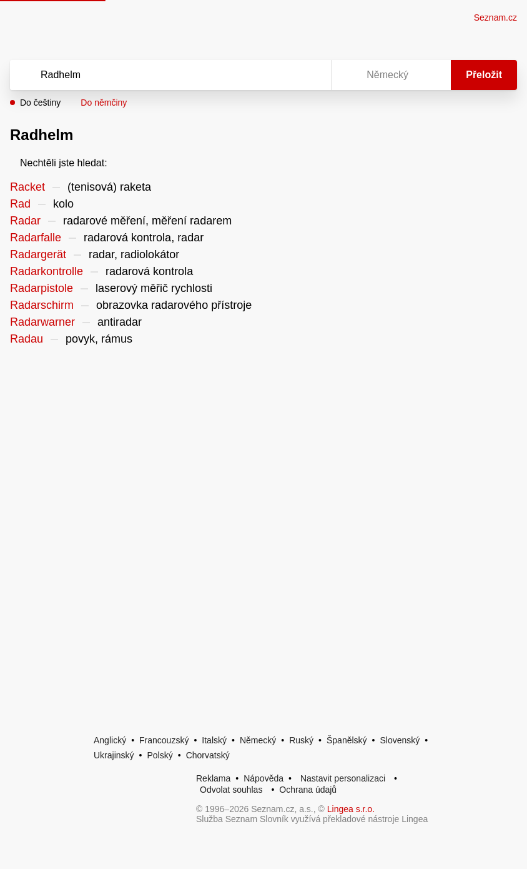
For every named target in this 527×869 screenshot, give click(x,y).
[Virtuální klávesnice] (309, 75)
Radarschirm (42, 305)
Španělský (347, 740)
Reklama (213, 778)
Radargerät (38, 254)
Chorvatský (208, 755)
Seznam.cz (495, 18)
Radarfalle (35, 237)
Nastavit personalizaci (342, 778)
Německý (258, 740)
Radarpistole (41, 288)
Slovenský (400, 740)
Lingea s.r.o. (351, 809)
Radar (25, 220)
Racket (27, 187)
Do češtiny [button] (40, 103)
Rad (20, 204)
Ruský (301, 740)
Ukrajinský (114, 755)
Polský (159, 755)
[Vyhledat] (154, 75)
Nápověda (263, 778)
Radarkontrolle (46, 271)
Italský (214, 740)
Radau (26, 339)
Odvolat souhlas (231, 790)
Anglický (110, 740)
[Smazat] (282, 75)
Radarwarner (42, 322)
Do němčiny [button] (104, 103)
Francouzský (164, 740)
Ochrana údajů (308, 790)
